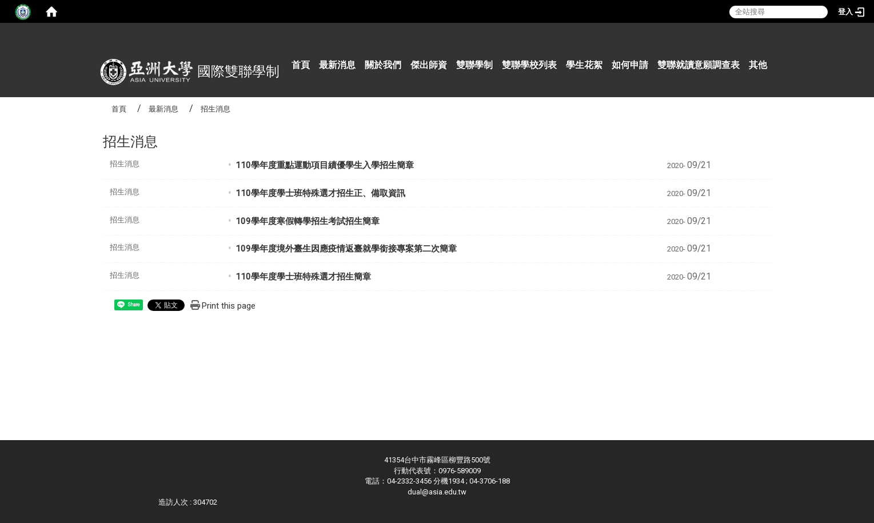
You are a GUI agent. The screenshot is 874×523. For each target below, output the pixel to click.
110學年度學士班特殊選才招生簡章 (303, 277)
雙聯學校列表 (529, 64)
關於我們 (383, 64)
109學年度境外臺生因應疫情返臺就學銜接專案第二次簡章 (346, 248)
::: (776, 37)
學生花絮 (584, 64)
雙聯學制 (474, 64)
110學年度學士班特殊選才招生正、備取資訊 (320, 193)
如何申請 (630, 64)
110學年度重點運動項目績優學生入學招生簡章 (325, 165)
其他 (758, 64)
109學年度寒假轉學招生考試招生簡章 (308, 221)
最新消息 (337, 64)
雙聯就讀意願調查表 (698, 64)
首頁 (301, 64)
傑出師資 (428, 64)
